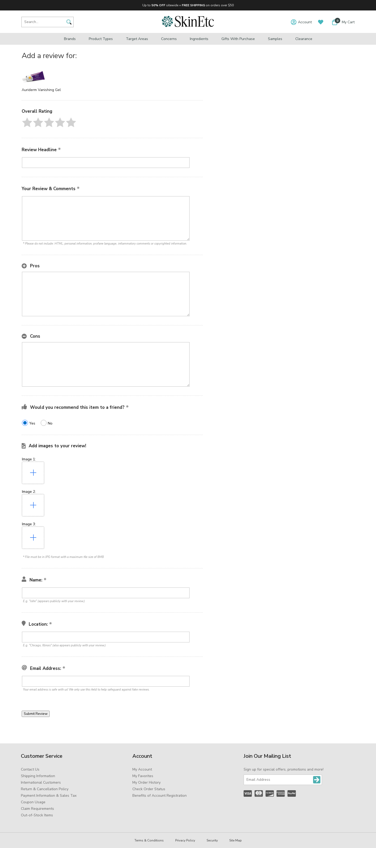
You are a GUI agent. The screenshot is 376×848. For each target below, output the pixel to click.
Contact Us (30, 769)
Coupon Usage (33, 802)
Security (212, 840)
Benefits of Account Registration (159, 795)
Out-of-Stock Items (37, 815)
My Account (142, 769)
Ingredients (199, 38)
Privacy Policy (185, 840)
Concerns (169, 38)
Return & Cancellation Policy (44, 789)
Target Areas (137, 38)
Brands (70, 38)
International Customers (41, 782)
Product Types (101, 38)
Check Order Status (148, 789)
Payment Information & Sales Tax (49, 795)
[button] (27, 122)
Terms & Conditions (149, 840)
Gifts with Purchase (238, 38)
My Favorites (142, 775)
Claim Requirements (37, 808)
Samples (275, 38)
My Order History (146, 782)
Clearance (303, 38)
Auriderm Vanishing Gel (41, 89)
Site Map (235, 840)
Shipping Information (38, 775)
